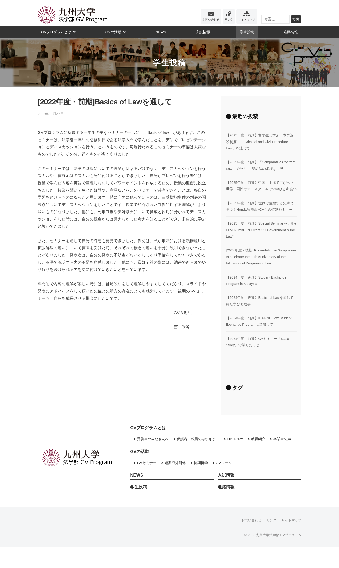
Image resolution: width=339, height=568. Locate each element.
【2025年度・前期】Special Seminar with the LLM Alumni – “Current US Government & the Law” (260, 242)
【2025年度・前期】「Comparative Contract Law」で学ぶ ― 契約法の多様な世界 (260, 168)
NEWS (160, 32)
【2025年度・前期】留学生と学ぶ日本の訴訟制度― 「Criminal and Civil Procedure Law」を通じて (260, 141)
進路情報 (291, 32)
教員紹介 (258, 459)
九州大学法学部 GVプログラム (278, 556)
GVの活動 (113, 32)
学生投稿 (247, 32)
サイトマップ (246, 19)
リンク (229, 19)
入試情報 (203, 32)
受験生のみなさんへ (153, 459)
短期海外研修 (175, 483)
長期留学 (201, 483)
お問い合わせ (210, 19)
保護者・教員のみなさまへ (198, 459)
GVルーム (224, 483)
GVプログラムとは (56, 32)
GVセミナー (146, 483)
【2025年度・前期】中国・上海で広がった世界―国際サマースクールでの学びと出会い (260, 195)
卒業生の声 (282, 459)
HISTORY (235, 459)
